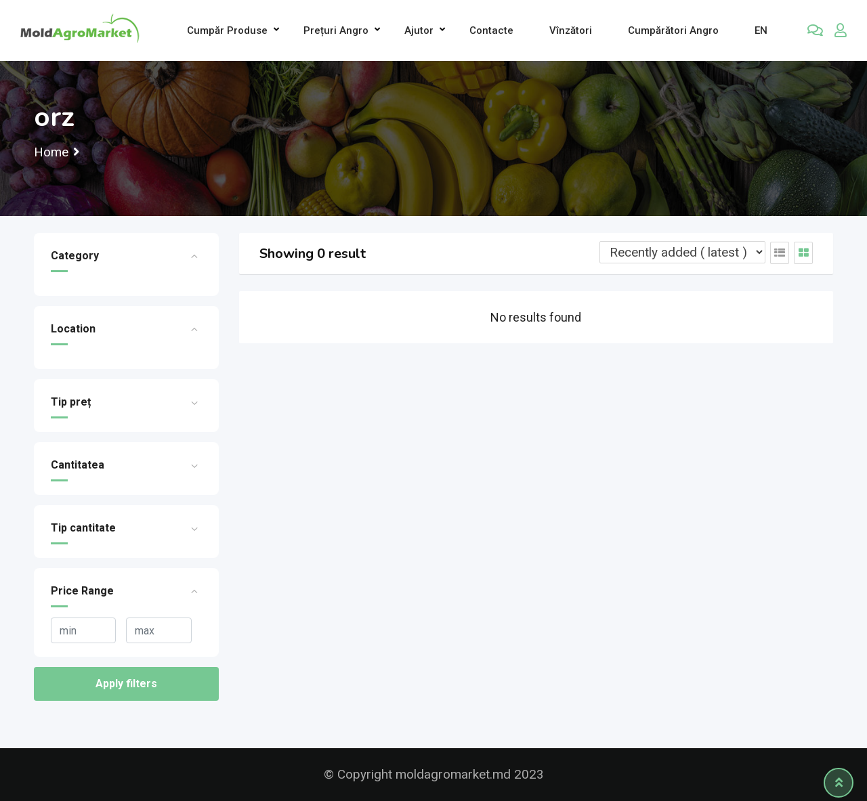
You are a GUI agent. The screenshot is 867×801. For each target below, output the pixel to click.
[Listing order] (682, 252)
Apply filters (126, 683)
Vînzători (570, 30)
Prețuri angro (335, 30)
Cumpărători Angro (673, 30)
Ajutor (419, 30)
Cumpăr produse (227, 30)
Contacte (491, 30)
